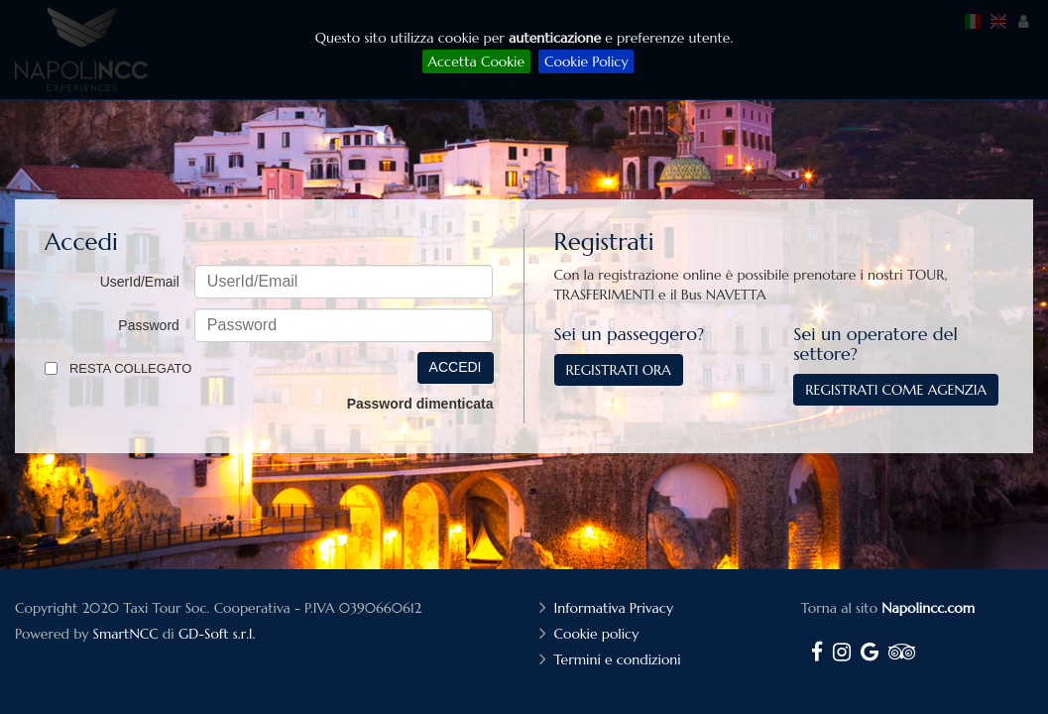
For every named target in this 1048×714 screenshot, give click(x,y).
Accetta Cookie (476, 61)
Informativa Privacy (616, 608)
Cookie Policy (586, 61)
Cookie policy (599, 634)
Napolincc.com (928, 608)
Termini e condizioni (620, 659)
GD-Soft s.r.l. (216, 634)
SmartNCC (126, 634)
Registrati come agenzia (896, 390)
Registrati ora (618, 370)
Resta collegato (130, 368)
